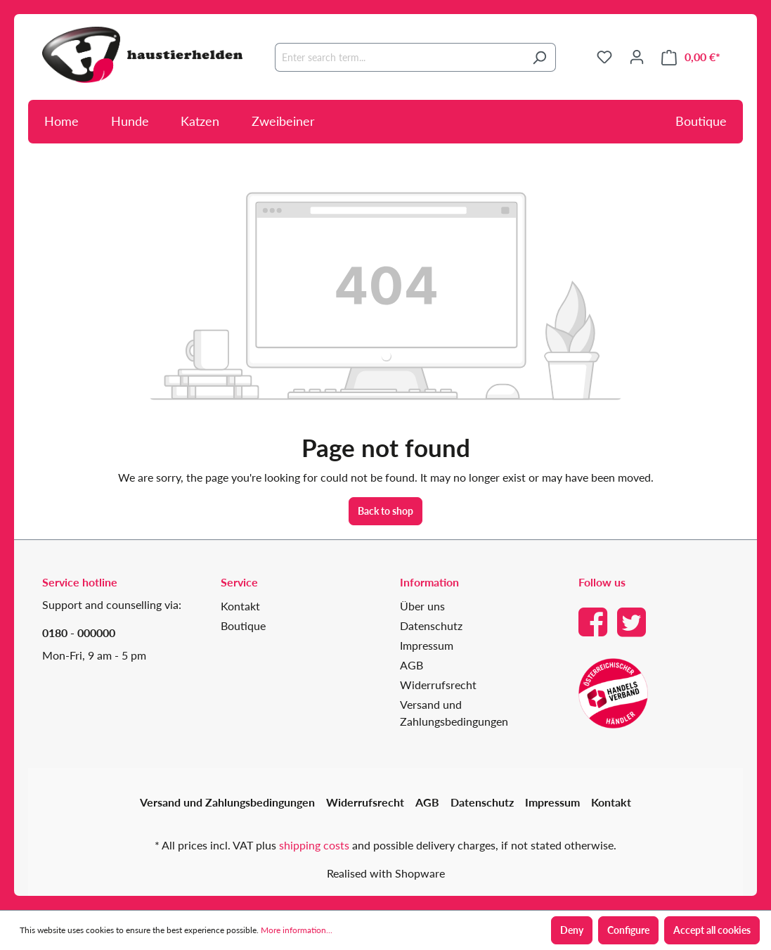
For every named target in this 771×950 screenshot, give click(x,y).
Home (61, 121)
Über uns (422, 605)
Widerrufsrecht (438, 684)
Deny (571, 930)
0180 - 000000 (78, 632)
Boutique (701, 121)
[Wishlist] (604, 57)
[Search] (539, 57)
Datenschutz (431, 625)
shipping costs (314, 845)
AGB (411, 665)
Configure (628, 930)
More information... (296, 930)
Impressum (426, 645)
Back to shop (385, 511)
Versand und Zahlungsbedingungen (227, 802)
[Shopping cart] (691, 57)
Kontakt (240, 605)
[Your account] (637, 57)
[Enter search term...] (399, 57)
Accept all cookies (712, 930)
